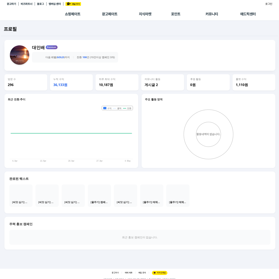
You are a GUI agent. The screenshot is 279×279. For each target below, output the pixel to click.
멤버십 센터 (55, 3)
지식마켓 (145, 14)
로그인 (268, 4)
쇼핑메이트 (72, 14)
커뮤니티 (212, 14)
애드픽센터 (248, 14)
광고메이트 (109, 14)
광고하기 (11, 3)
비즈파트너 (26, 3)
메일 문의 (142, 272)
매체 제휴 (128, 272)
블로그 (40, 3)
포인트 (175, 14)
